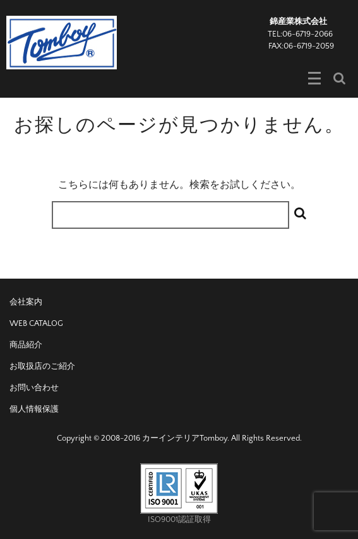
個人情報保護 (34, 409)
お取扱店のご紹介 (42, 366)
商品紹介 (25, 344)
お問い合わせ (34, 387)
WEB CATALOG (36, 323)
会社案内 (25, 302)
